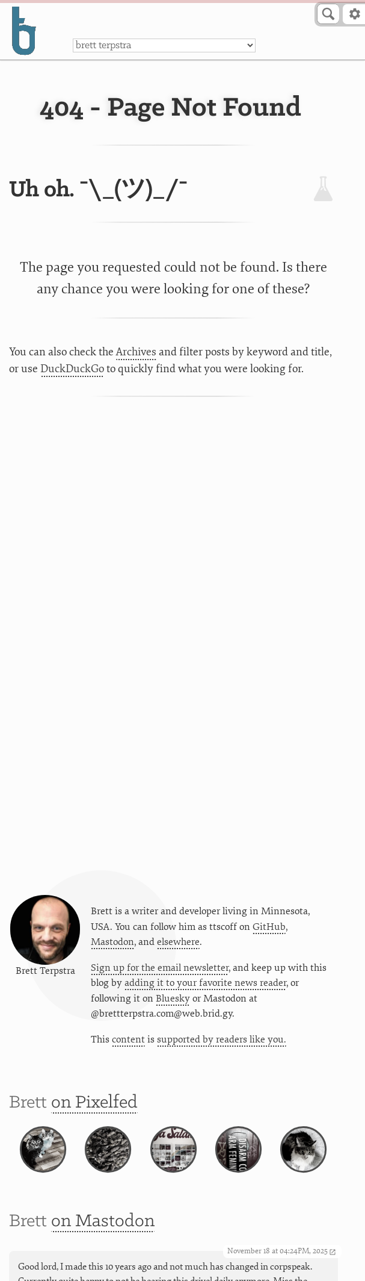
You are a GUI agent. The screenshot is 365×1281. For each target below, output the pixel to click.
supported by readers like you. (221, 1039)
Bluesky (173, 999)
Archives (136, 352)
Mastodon (112, 942)
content (128, 1039)
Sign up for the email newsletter (160, 968)
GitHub (269, 927)
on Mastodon (103, 1221)
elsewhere (178, 942)
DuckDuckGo (72, 369)
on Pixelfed (94, 1102)
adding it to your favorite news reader (205, 983)
